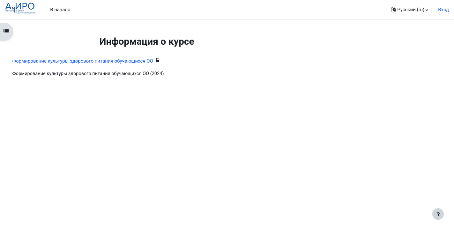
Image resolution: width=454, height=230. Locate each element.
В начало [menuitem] (60, 9)
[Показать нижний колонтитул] (438, 214)
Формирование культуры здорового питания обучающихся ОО (94, 61)
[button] (410, 9)
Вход (443, 9)
